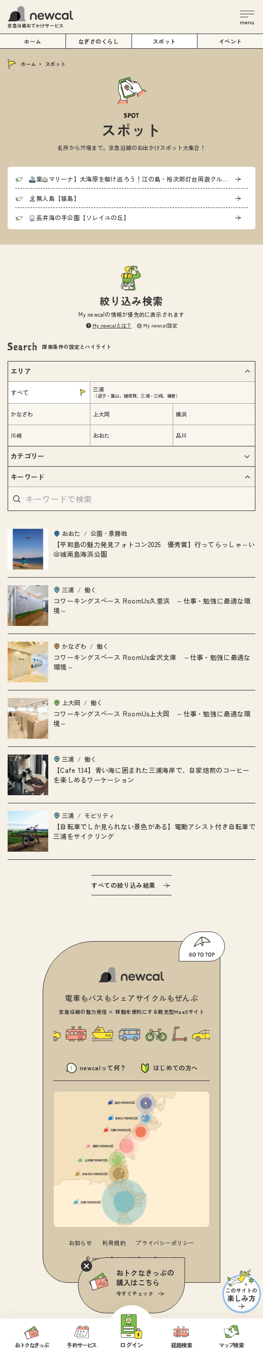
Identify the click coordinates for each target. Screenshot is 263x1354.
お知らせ (80, 1243)
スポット (164, 41)
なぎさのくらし (98, 41)
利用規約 (113, 1243)
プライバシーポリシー (165, 1243)
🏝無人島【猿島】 (54, 198)
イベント (230, 41)
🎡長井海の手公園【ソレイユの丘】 (78, 217)
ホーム (28, 64)
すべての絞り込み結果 (123, 885)
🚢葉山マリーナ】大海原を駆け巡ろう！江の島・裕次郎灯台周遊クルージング (137, 178)
